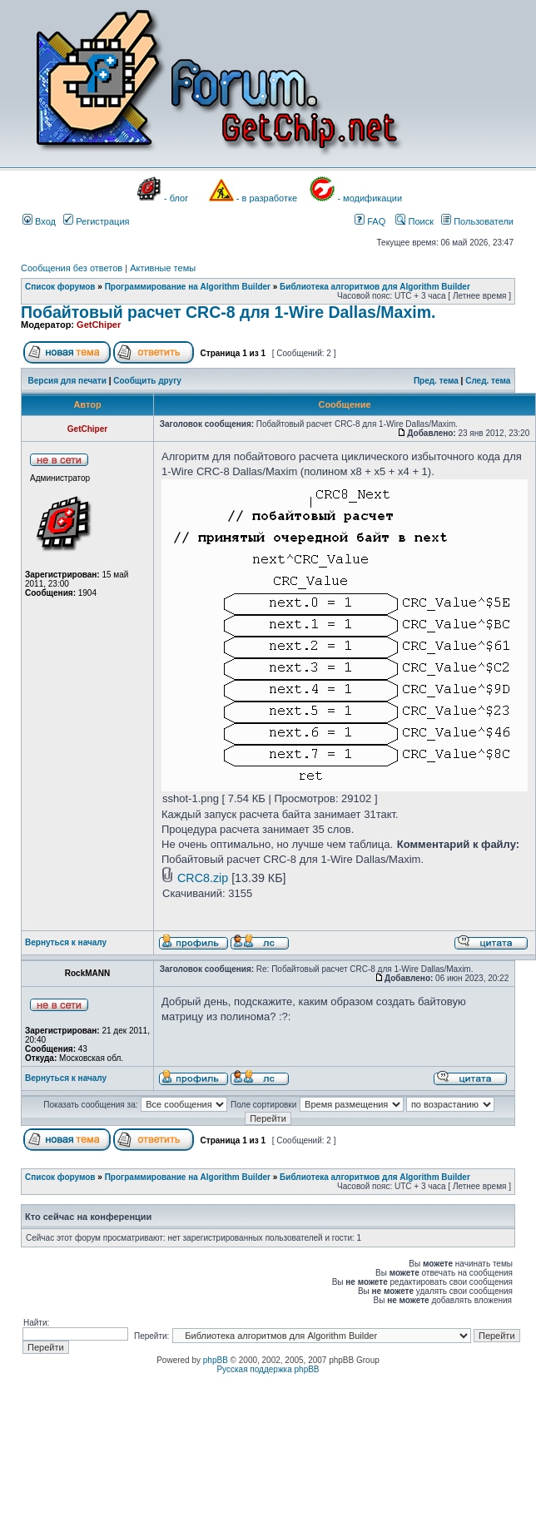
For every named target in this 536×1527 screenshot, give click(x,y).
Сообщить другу (147, 380)
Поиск (414, 221)
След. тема (487, 380)
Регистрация (96, 221)
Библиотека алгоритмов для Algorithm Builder (375, 286)
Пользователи (477, 221)
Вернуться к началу (66, 942)
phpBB (215, 1360)
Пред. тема (436, 380)
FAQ (370, 221)
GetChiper (99, 325)
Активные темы (163, 268)
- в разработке (266, 198)
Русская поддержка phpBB (267, 1369)
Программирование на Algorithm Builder (187, 286)
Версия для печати (67, 380)
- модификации (369, 198)
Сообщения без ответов (71, 268)
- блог (176, 198)
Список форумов (60, 286)
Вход (39, 221)
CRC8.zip (202, 878)
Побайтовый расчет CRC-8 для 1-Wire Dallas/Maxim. (228, 312)
